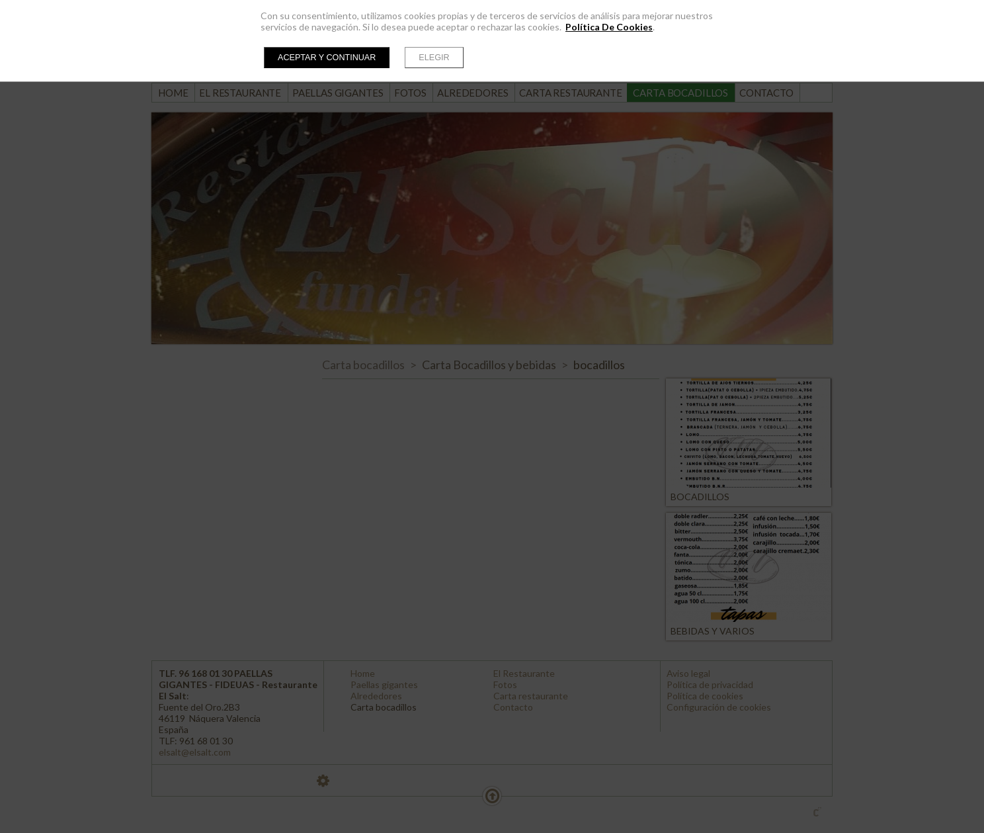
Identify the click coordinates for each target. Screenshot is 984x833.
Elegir (434, 57)
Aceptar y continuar (327, 57)
